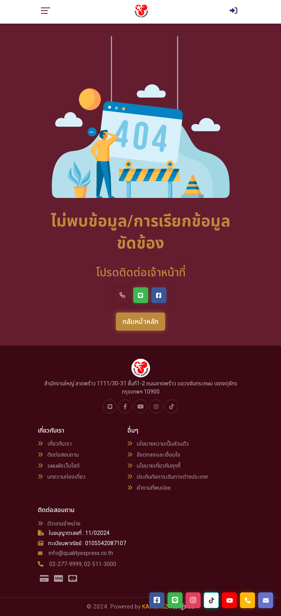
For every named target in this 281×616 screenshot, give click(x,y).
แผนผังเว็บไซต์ (59, 465)
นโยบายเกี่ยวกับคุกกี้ (154, 465)
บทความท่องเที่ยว (62, 477)
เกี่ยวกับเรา (55, 443)
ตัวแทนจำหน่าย (59, 523)
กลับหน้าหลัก (140, 321)
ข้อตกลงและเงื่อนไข (153, 454)
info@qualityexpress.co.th (75, 553)
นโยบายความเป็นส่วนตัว (158, 443)
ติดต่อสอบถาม (58, 454)
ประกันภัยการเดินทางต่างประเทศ (167, 477)
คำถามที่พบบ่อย (149, 488)
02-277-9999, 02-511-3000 (77, 564)
